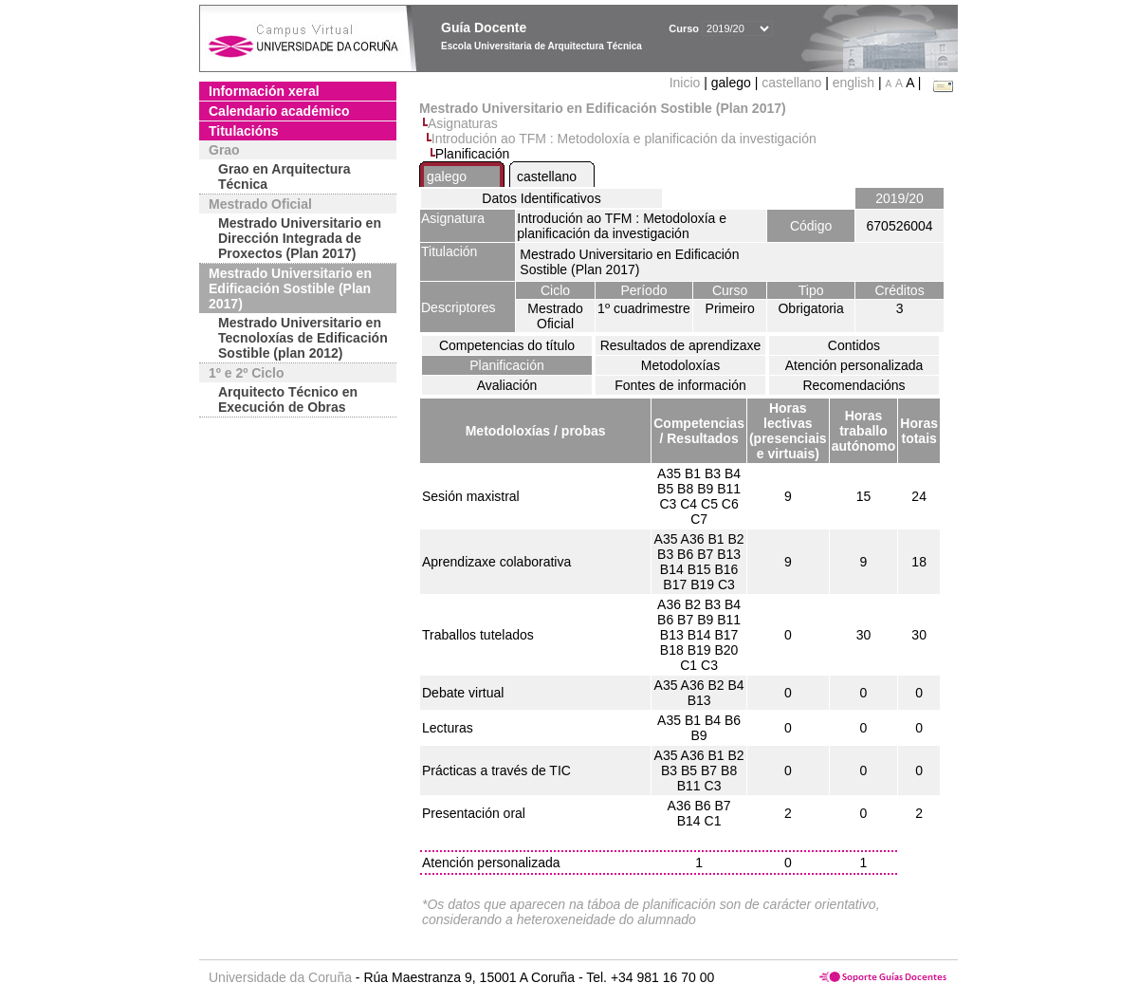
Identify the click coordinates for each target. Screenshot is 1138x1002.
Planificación (506, 365)
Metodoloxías (680, 365)
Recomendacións (853, 385)
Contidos (854, 345)
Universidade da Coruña (280, 977)
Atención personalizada (854, 365)
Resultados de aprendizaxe (681, 345)
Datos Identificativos (541, 198)
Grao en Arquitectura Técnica (284, 176)
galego (447, 176)
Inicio (687, 82)
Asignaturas (463, 123)
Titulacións (244, 131)
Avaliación (507, 385)
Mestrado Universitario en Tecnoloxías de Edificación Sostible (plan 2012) (303, 338)
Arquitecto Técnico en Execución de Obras (288, 399)
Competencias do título (507, 345)
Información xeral (264, 91)
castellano (791, 82)
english (853, 82)
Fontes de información (680, 385)
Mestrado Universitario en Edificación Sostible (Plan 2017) (290, 288)
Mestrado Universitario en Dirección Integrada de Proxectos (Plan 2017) (299, 238)
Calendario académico (279, 111)
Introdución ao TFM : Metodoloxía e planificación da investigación (624, 138)
